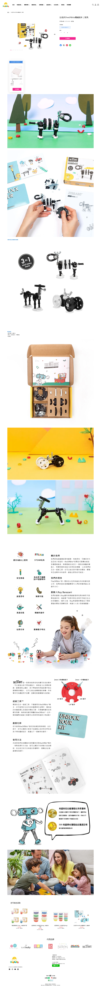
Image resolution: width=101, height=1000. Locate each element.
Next (54, 34)
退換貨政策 (54, 984)
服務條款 (46, 984)
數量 (60, 30)
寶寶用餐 (27, 4)
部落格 (62, 4)
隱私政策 (50, 984)
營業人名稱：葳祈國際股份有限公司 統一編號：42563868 (50, 985)
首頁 (13, 4)
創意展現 (49, 4)
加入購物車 (17, 89)
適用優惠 (61, 24)
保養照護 (41, 4)
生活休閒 (56, 4)
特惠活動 (19, 4)
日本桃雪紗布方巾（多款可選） (16, 79)
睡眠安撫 (34, 4)
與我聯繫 (69, 4)
